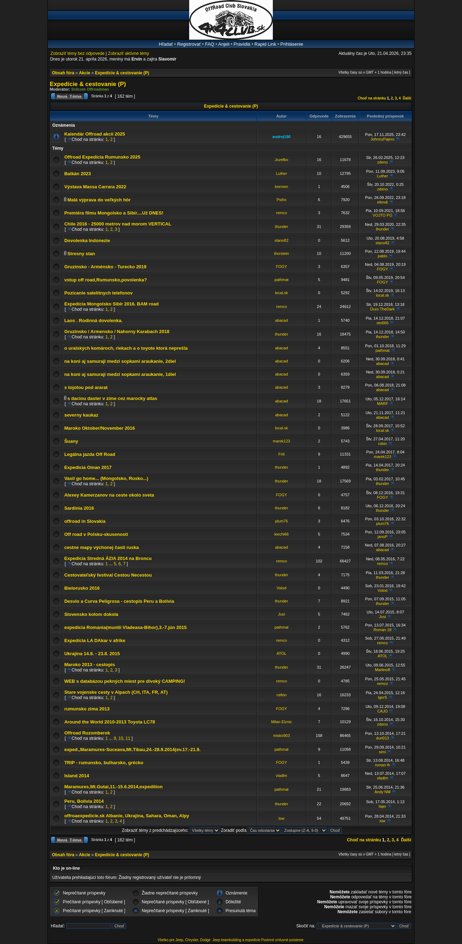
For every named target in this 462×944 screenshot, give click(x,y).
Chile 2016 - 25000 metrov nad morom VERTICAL (117, 224)
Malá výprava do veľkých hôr (98, 199)
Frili (281, 454)
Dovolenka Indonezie (87, 240)
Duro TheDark (382, 309)
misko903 (281, 735)
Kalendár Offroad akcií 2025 (94, 134)
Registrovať (189, 44)
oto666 (383, 323)
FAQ (209, 44)
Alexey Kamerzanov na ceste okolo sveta (109, 495)
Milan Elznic (281, 722)
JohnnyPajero (382, 139)
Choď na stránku (371, 98)
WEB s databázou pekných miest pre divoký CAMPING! (124, 681)
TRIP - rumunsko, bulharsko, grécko (103, 762)
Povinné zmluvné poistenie (282, 940)
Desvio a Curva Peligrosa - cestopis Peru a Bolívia (119, 601)
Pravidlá (241, 44)
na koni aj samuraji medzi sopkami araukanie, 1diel (120, 374)
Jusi (281, 614)
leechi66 (281, 534)
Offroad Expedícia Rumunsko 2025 (102, 157)
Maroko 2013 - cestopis (89, 664)
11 (127, 738)
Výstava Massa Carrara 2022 (95, 186)
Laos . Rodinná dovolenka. (93, 320)
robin (382, 443)
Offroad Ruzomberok (87, 733)
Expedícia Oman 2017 (88, 467)
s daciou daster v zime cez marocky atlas (112, 398)
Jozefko (281, 160)
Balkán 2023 (77, 173)
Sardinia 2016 (79, 508)
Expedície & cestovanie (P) (122, 72)
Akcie (84, 72)
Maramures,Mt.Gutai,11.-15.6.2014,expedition (113, 786)
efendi (382, 202)
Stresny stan (81, 253)
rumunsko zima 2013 (86, 708)
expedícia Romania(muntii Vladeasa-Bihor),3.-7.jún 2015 (125, 627)
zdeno (382, 162)
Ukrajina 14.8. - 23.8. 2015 (92, 653)
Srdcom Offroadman (90, 89)
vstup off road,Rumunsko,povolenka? (105, 279)
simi (382, 752)
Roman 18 (382, 630)
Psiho (282, 200)
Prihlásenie (291, 44)
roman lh (382, 765)
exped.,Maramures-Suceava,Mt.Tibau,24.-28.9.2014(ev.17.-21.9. (132, 749)
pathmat (282, 280)
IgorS (382, 697)
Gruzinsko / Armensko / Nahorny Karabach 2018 (116, 331)
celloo (281, 695)
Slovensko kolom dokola (91, 614)
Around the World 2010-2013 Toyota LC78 (109, 722)
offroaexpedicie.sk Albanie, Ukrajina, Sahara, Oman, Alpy (126, 815)
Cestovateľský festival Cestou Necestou (108, 575)
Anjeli (224, 44)
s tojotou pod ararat (85, 387)
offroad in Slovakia (84, 521)
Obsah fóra (63, 72)
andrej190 (281, 137)
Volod (282, 588)
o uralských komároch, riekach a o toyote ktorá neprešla (125, 348)
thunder (281, 226)
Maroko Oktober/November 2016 (99, 428)
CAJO (382, 711)
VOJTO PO (382, 215)
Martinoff (382, 670)
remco (281, 213)
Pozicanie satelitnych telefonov (98, 293)
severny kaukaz (81, 415)
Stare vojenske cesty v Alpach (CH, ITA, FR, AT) (116, 692)
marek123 (281, 441)
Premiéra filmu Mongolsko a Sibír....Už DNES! (113, 213)
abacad (281, 320)
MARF (382, 403)
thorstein (281, 253)
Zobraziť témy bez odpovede (77, 53)
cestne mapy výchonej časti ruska (101, 547)
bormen (281, 186)
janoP (383, 536)
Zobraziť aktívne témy (128, 53)
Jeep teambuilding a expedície (236, 940)
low (281, 818)
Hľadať (166, 44)
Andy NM (382, 792)
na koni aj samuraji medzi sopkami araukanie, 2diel (120, 361)
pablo (382, 256)
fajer (382, 806)
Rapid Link (265, 44)
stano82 (281, 240)
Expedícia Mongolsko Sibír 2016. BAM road (111, 304)
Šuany (71, 441)
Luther (281, 173)
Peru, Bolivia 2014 (83, 801)
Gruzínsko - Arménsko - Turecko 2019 (105, 266)
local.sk (281, 293)
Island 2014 (76, 775)
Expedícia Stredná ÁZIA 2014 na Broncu (108, 558)
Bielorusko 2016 (82, 588)
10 (120, 738)
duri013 (382, 738)
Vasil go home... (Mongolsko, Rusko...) (106, 478)
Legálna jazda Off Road (89, 454)
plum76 (281, 521)
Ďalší (407, 98)
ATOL (282, 653)
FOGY (281, 266)
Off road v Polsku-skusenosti (96, 534)
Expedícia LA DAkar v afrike (94, 640)
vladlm (281, 775)
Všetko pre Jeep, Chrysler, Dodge (185, 940)
